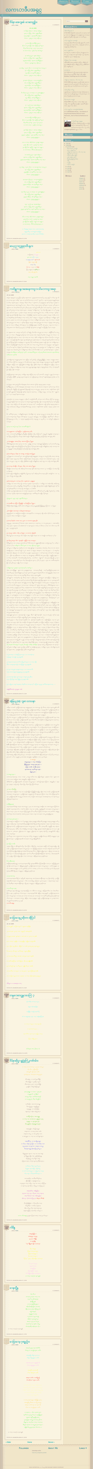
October (69, 146)
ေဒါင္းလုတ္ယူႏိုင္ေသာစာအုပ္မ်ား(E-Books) (73, 109)
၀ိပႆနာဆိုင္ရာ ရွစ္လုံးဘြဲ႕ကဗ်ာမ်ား (24, 1060)
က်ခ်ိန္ (12, 1227)
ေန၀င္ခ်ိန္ (14, 1288)
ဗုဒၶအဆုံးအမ (67, 70)
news (80, 187)
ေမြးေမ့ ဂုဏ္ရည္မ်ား (19, 1341)
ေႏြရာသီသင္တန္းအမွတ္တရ (76, 121)
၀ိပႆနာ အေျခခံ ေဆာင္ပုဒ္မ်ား (23, 22)
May (68, 170)
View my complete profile (39, 1452)
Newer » (51, 1442)
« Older (8, 1442)
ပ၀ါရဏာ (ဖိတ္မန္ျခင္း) (69, 30)
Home (87, 1)
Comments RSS (63, 1)
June (68, 168)
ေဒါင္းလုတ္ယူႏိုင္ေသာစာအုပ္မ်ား (71, 40)
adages (81, 178)
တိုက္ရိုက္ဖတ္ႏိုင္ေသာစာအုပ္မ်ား (70, 60)
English (81, 183)
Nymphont (61, 1467)
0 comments (56, 25)
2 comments (56, 248)
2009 (67, 145)
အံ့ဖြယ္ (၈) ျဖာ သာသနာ (22, 701)
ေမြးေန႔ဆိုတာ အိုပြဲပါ (22, 917)
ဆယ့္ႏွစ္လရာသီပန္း (21, 246)
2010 (67, 143)
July (68, 166)
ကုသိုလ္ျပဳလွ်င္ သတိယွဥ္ (69, 89)
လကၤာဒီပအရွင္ (24, 9)
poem (16, 25)
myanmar (81, 185)
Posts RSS (75, 1)
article (17, 292)
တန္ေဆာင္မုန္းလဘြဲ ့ (22, 995)
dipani (81, 181)
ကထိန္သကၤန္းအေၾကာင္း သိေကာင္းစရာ (33, 289)
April (68, 172)
